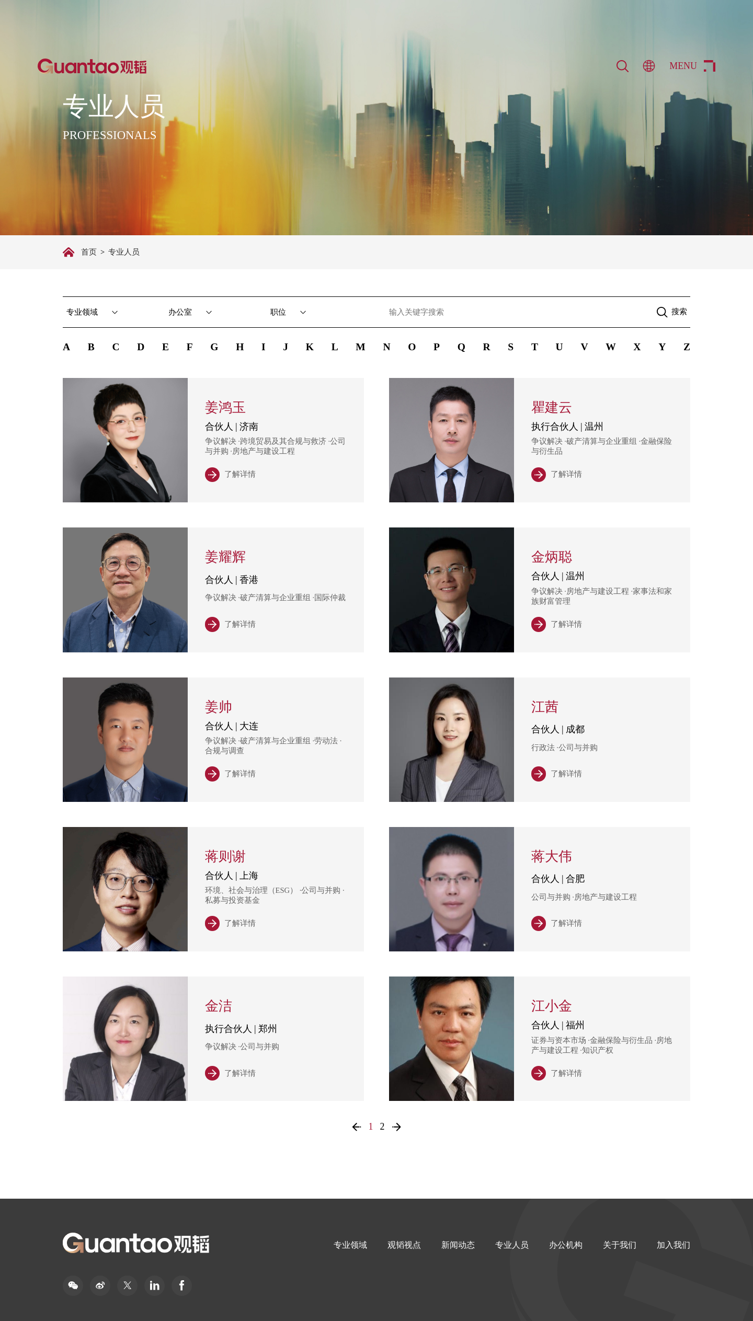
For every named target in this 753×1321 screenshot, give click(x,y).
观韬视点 (404, 1245)
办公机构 (566, 1245)
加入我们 (673, 1245)
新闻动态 (458, 1245)
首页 (89, 252)
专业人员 (512, 1245)
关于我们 (619, 1245)
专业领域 (350, 1245)
